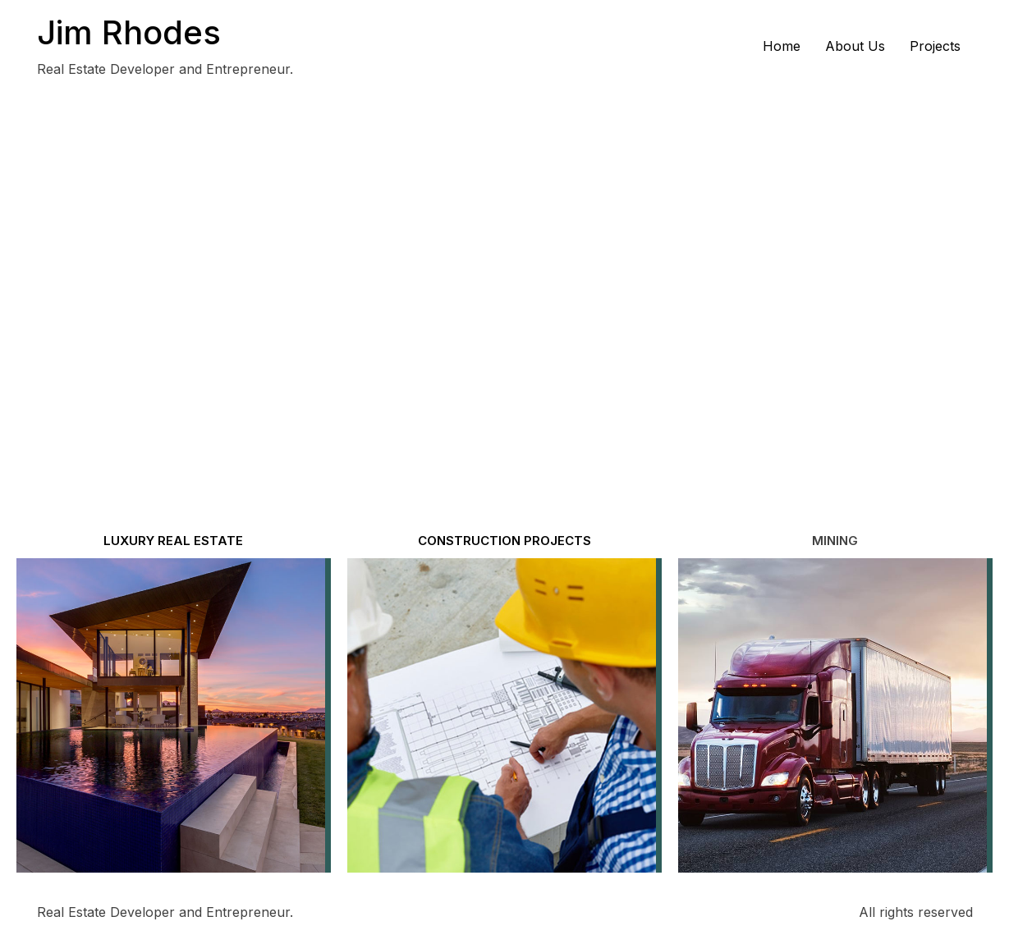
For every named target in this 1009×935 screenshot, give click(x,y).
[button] (835, 541)
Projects (935, 46)
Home (781, 46)
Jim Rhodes (129, 32)
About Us (855, 46)
